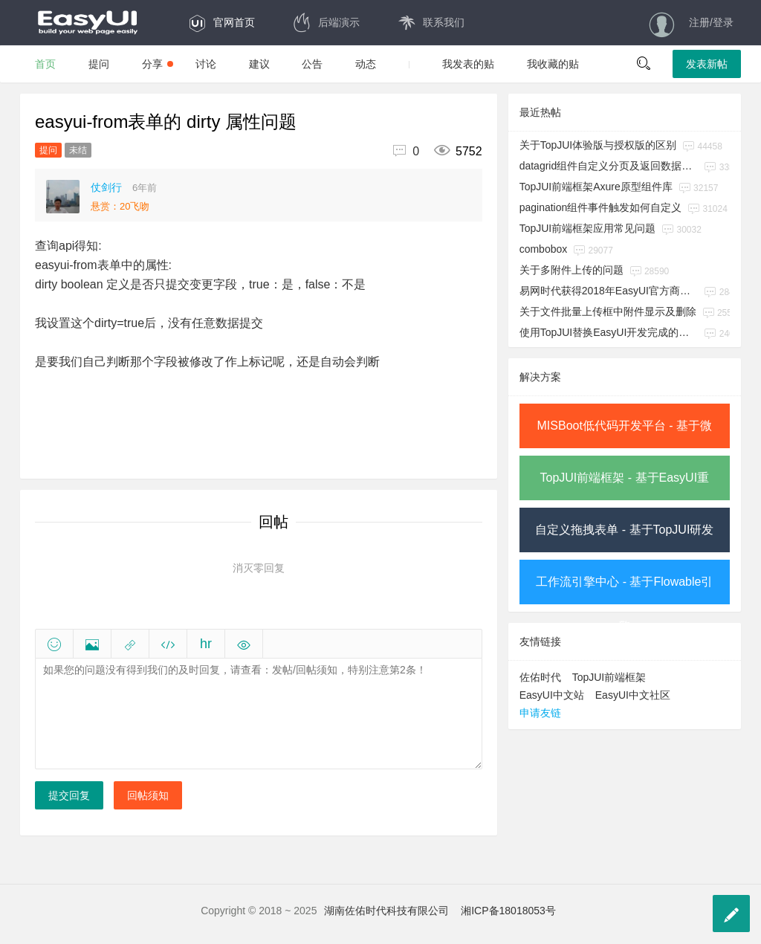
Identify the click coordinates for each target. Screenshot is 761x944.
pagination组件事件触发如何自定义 (600, 207)
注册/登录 (711, 22)
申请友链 (540, 713)
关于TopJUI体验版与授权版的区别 (598, 145)
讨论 (205, 64)
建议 (259, 64)
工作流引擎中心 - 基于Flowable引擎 (624, 589)
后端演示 (326, 22)
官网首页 (221, 22)
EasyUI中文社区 (632, 695)
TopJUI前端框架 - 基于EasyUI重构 (625, 485)
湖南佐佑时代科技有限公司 (386, 910)
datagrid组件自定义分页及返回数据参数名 (609, 166)
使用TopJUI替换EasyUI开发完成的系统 (609, 332)
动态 (365, 64)
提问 (98, 64)
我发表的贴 (468, 64)
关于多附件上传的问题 (571, 270)
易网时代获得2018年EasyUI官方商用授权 (609, 291)
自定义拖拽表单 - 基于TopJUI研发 (624, 529)
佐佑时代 (540, 677)
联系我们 (430, 22)
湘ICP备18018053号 (508, 910)
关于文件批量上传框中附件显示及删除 (607, 311)
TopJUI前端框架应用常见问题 (587, 228)
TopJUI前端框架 (609, 677)
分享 (157, 64)
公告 (312, 64)
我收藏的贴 (553, 64)
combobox (543, 249)
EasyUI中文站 (551, 695)
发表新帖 (707, 64)
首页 (45, 64)
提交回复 (69, 795)
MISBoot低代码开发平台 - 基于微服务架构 (625, 433)
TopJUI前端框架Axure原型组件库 (596, 187)
